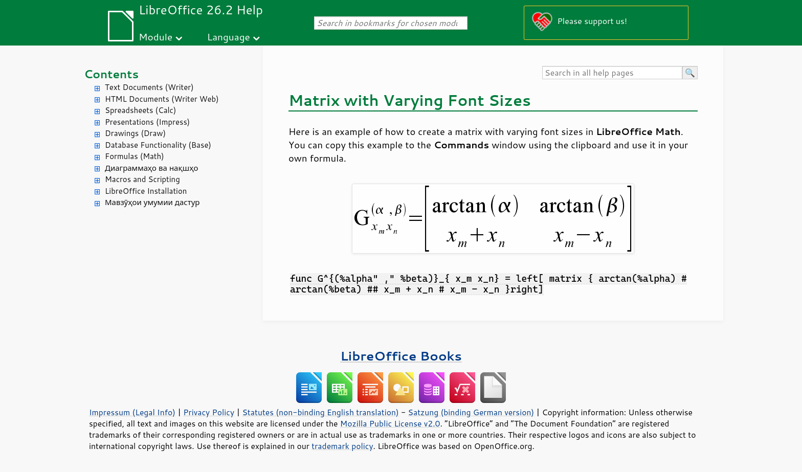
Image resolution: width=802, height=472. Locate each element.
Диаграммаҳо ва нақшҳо (151, 168)
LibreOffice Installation (146, 191)
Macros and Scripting (142, 179)
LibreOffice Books (401, 356)
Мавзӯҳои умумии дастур (152, 202)
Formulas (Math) (134, 156)
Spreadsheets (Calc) (140, 110)
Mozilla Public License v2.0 (390, 423)
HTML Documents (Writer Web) (162, 99)
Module (155, 36)
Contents (111, 74)
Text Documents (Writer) (149, 87)
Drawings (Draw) (135, 133)
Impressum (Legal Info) (132, 412)
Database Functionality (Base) (158, 145)
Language (228, 36)
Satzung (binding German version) (471, 412)
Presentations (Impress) (147, 122)
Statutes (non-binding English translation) (320, 412)
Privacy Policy (208, 412)
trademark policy (342, 446)
